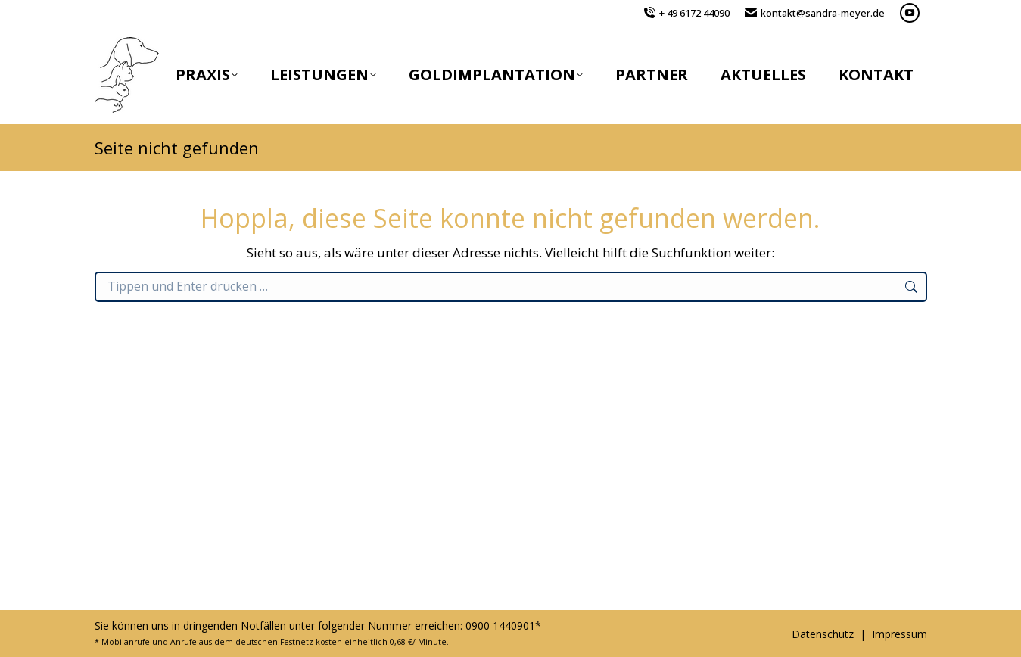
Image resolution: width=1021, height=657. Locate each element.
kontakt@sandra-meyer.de (823, 13)
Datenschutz (823, 634)
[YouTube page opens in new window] (910, 13)
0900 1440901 (500, 625)
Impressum (899, 634)
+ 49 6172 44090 (694, 13)
